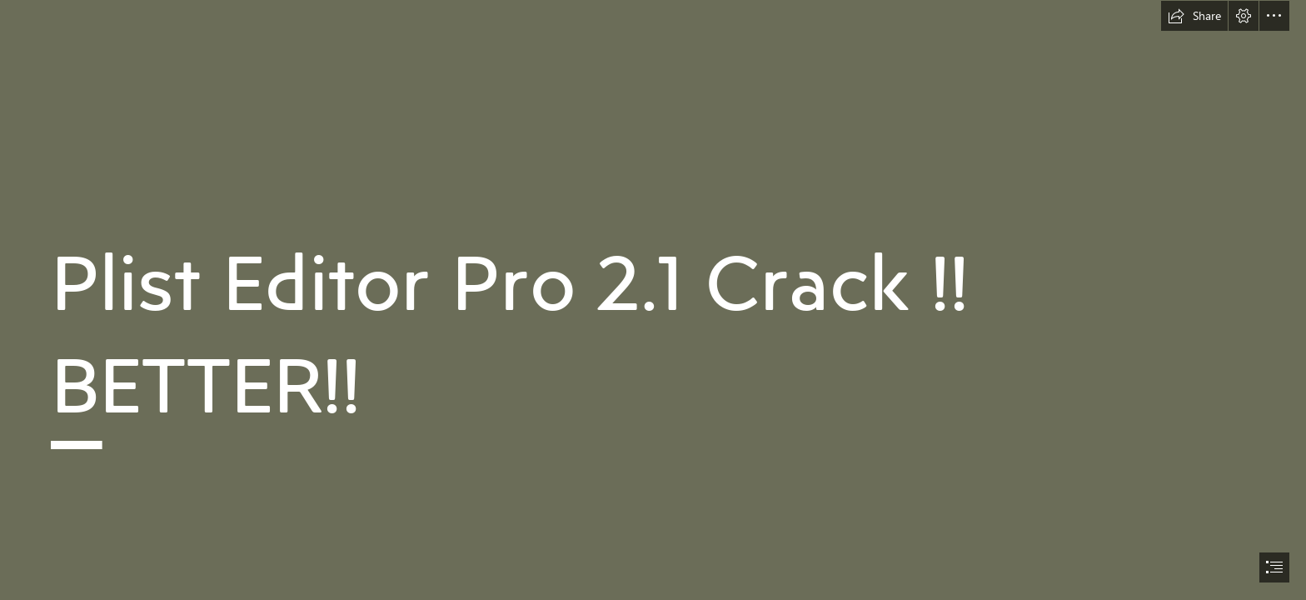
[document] (653, 300)
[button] (1194, 16)
